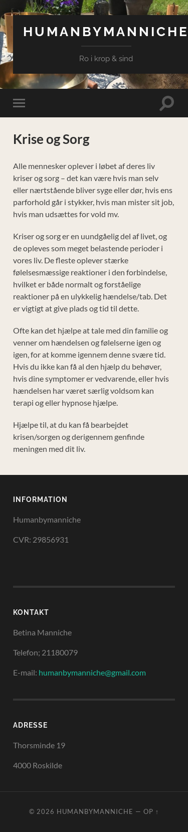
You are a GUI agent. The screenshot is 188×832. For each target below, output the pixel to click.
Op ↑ (151, 811)
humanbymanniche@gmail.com (92, 672)
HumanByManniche (95, 811)
